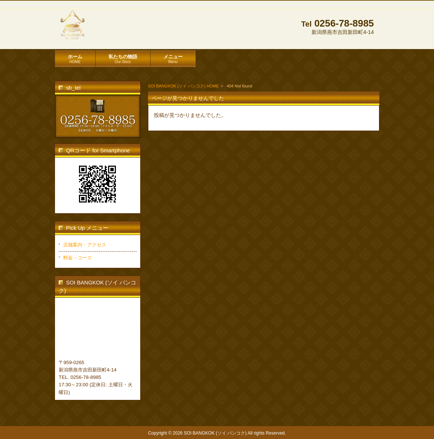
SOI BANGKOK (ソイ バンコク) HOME (183, 86)
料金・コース (77, 257)
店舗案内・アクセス (84, 245)
